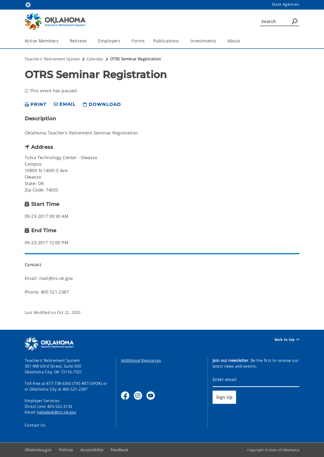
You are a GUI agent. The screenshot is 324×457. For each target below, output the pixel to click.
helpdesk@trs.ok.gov (56, 412)
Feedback (119, 449)
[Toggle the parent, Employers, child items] (121, 40)
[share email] (65, 104)
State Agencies (285, 4)
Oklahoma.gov (38, 449)
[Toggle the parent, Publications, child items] (180, 40)
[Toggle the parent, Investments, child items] (217, 40)
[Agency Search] (294, 21)
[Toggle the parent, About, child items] (241, 40)
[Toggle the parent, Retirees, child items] (88, 40)
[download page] (102, 104)
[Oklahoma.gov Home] (28, 4)
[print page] (35, 104)
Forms (138, 41)
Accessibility (92, 449)
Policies (66, 449)
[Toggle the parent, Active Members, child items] (60, 40)
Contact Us (35, 425)
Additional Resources (141, 360)
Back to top (287, 339)
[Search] (279, 21)
